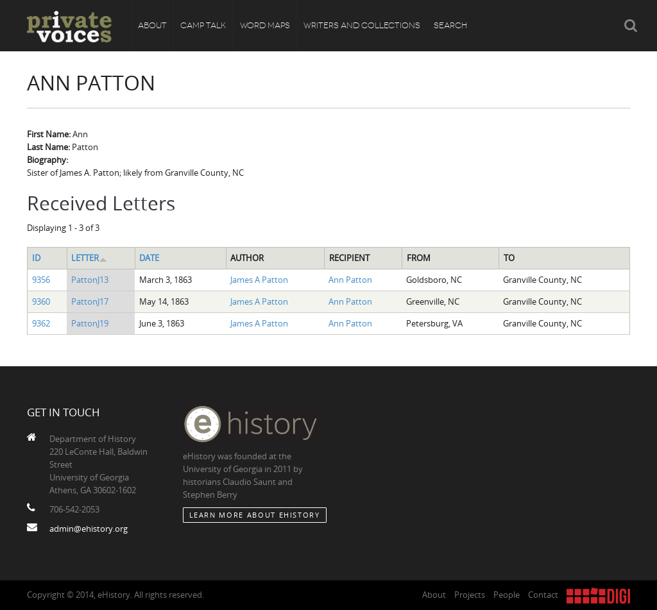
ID (36, 258)
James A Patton (259, 279)
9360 (41, 301)
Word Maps (265, 25)
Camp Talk (203, 25)
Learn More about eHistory (254, 515)
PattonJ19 (89, 323)
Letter (89, 258)
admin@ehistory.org (88, 528)
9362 (41, 323)
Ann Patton (350, 279)
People (506, 594)
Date (149, 258)
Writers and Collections (361, 25)
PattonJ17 (89, 301)
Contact (543, 594)
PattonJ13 (89, 279)
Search (450, 25)
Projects (469, 594)
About (152, 25)
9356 (41, 279)
